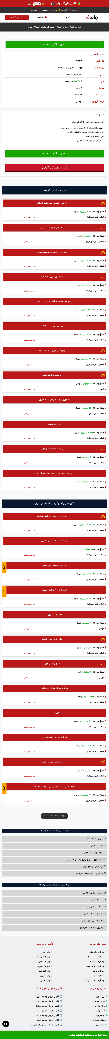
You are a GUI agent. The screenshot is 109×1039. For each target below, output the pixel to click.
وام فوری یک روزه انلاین (94, 893)
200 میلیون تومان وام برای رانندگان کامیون (87, 859)
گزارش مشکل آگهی (54, 168)
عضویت (42, 17)
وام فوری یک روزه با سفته (94, 907)
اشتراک (56, 10)
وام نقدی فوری (98, 846)
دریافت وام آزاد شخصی (95, 852)
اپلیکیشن (46, 10)
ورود (66, 17)
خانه (75, 10)
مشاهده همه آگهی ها (55, 816)
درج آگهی (17, 17)
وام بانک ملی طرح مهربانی (93, 920)
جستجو (35, 10)
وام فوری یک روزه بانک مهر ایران (91, 873)
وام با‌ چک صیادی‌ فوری (95, 914)
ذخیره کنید (97, 54)
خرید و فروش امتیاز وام (94, 866)
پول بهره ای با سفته (96, 839)
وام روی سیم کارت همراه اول (93, 927)
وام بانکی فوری (98, 900)
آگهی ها (66, 10)
